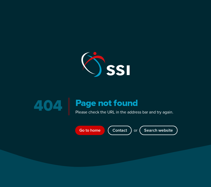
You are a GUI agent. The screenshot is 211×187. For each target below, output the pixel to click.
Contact (119, 130)
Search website (158, 130)
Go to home (90, 130)
